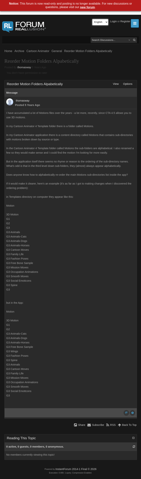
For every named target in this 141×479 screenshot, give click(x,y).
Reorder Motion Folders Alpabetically (88, 51)
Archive (19, 51)
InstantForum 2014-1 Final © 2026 (75, 469)
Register (125, 21)
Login (113, 21)
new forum (87, 7)
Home (8, 51)
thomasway (24, 67)
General (57, 51)
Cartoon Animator (37, 51)
